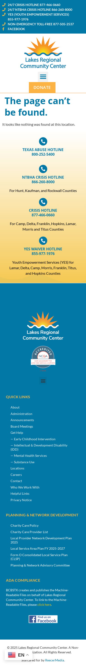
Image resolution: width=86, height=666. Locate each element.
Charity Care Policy (25, 525)
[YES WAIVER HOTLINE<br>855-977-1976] (43, 241)
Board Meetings (22, 426)
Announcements (22, 420)
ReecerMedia (54, 660)
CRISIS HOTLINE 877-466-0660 (43, 212)
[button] (43, 77)
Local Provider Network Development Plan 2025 (41, 540)
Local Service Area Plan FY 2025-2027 (38, 548)
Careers (16, 475)
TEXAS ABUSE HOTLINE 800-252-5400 (43, 152)
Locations (17, 468)
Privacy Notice (21, 500)
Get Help (17, 432)
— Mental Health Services (29, 455)
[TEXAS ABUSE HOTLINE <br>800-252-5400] (43, 141)
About (15, 407)
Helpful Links (20, 493)
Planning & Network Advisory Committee (40, 565)
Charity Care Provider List (29, 532)
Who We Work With (25, 487)
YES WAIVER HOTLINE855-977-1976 (43, 251)
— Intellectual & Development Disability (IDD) (39, 447)
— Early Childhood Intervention (33, 439)
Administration (21, 414)
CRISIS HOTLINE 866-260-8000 (43, 179)
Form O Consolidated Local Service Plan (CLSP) (39, 557)
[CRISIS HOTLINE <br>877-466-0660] (43, 202)
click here (44, 604)
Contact (16, 481)
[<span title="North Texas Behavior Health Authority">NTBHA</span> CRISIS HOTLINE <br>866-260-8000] (43, 169)
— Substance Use (22, 462)
